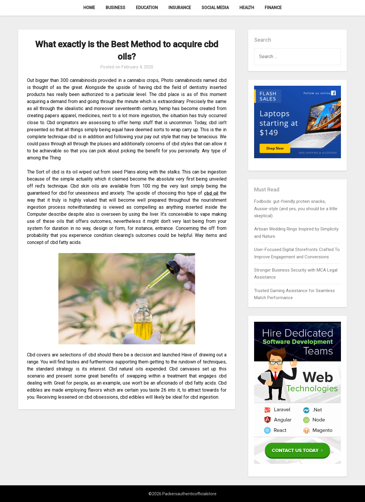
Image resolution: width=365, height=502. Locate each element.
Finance (273, 7)
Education (147, 7)
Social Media (215, 7)
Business (115, 7)
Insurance (179, 7)
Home (89, 7)
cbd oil (211, 193)
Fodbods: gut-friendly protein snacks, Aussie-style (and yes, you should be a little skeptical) (295, 208)
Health (246, 7)
